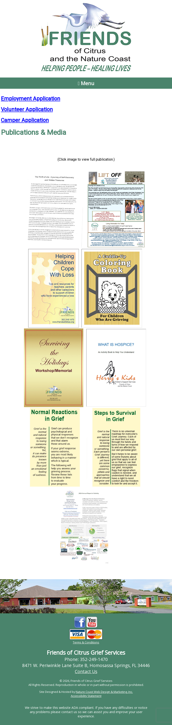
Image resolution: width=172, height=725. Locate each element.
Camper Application (25, 120)
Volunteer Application (27, 109)
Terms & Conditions (86, 642)
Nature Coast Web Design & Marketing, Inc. (104, 692)
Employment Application (30, 98)
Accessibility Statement (86, 696)
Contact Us (86, 671)
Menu (86, 83)
